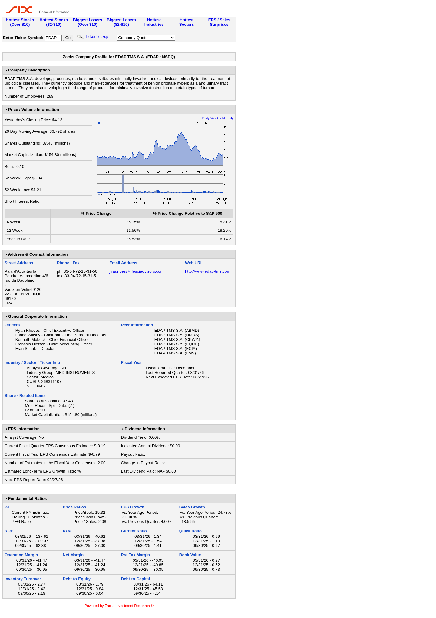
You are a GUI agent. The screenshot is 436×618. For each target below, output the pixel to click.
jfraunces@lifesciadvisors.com (136, 271)
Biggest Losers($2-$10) (121, 22)
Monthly (227, 118)
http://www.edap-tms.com (207, 271)
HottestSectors (186, 22)
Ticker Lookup (92, 37)
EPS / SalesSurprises (219, 22)
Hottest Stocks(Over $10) (20, 22)
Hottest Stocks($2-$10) (54, 22)
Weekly (215, 118)
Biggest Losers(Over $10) (87, 22)
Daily (206, 118)
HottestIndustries (154, 22)
